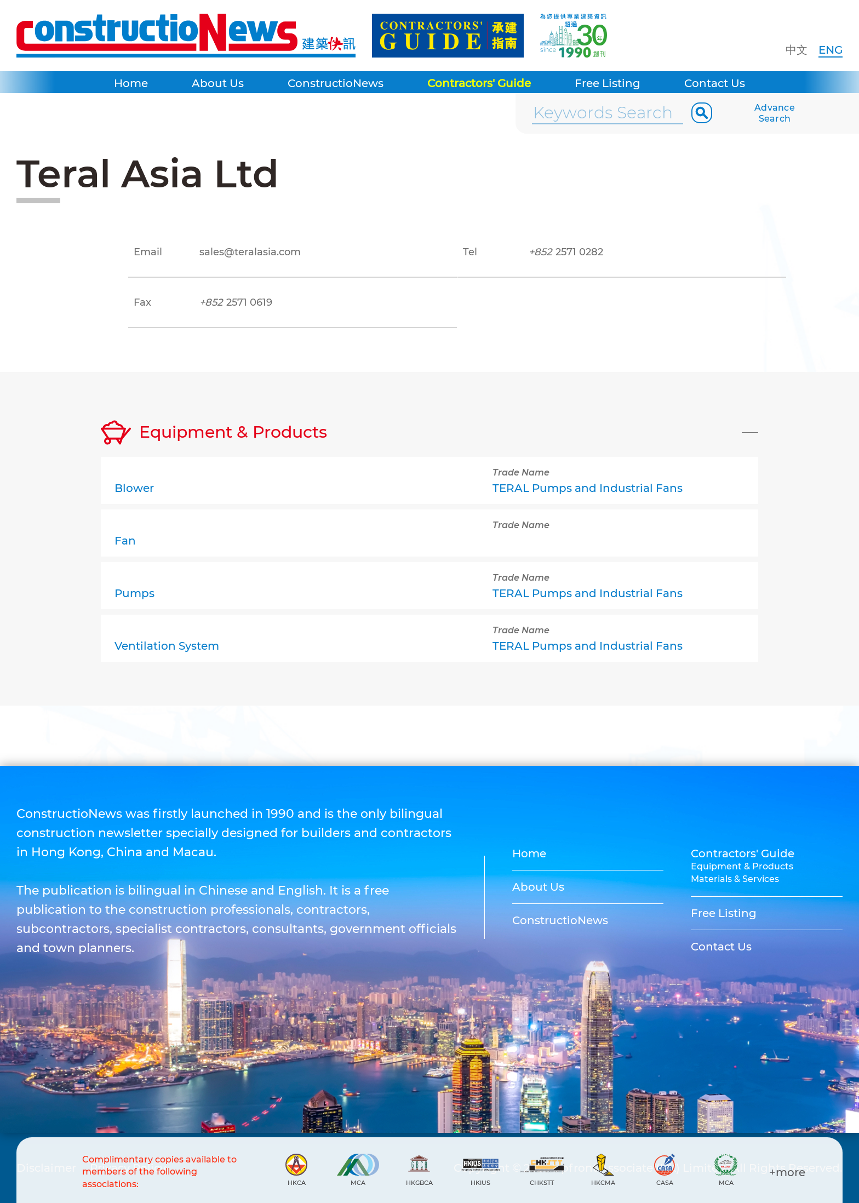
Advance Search (774, 113)
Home (131, 83)
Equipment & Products (742, 866)
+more (787, 1172)
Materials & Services (735, 879)
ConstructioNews (335, 83)
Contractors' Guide (479, 83)
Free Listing (607, 83)
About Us (218, 83)
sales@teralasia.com (250, 252)
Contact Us (714, 83)
